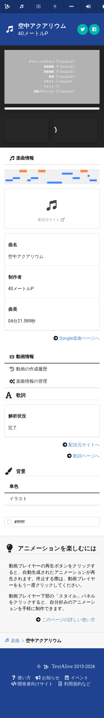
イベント (76, 677)
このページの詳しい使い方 (68, 619)
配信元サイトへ (84, 444)
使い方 (21, 677)
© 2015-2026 (66, 666)
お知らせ (47, 677)
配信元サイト (51, 220)
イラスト (18, 498)
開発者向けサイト (32, 683)
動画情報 (21, 356)
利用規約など (74, 683)
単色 (13, 486)
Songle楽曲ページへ (79, 338)
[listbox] (72, 6)
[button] (94, 29)
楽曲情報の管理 (28, 381)
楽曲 (12, 640)
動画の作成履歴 (28, 369)
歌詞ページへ (86, 456)
